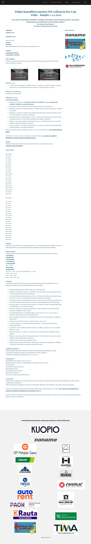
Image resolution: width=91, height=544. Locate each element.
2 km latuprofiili (10, 259)
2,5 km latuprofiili (10, 263)
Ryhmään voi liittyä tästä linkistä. (14, 145)
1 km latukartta (10, 255)
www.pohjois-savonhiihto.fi (49, 136)
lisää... (84, 3)
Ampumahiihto (75, 3)
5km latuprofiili (10, 269)
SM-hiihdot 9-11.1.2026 (55, 3)
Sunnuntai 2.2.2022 (11, 36)
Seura (66, 3)
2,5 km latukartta (10, 261)
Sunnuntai (8, 44)
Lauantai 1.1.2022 (10, 32)
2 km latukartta (10, 257)
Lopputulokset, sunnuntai (12, 54)
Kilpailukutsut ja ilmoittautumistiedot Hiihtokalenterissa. (21, 138)
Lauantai (8, 42)
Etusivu (44, 3)
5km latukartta (9, 267)
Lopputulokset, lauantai (12, 52)
